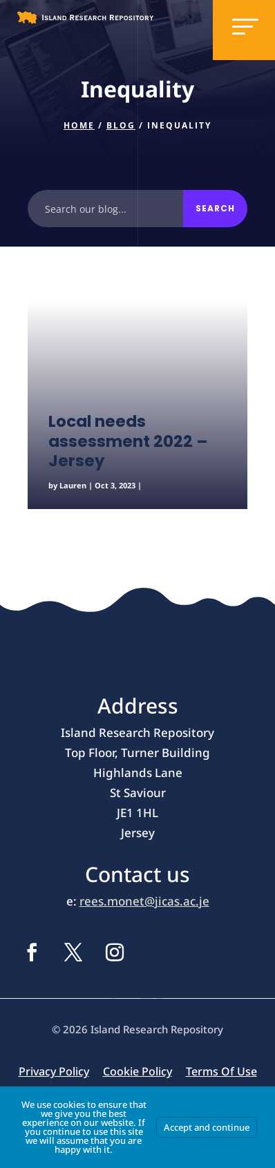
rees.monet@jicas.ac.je (144, 901)
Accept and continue (206, 1127)
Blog (120, 125)
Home (79, 125)
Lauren (72, 485)
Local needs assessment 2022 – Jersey (128, 441)
